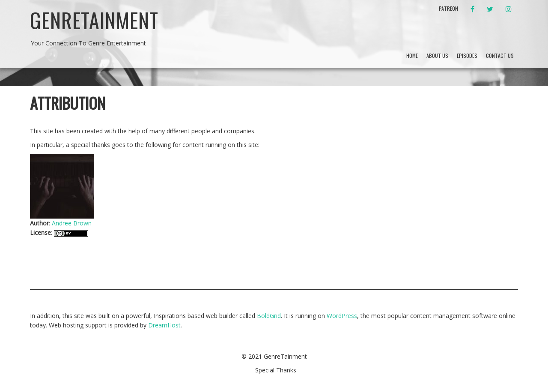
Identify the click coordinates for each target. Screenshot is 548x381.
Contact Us (500, 55)
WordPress (342, 316)
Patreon (448, 8)
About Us (437, 55)
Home (412, 55)
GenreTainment (94, 20)
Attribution (67, 102)
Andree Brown (72, 223)
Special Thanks (275, 370)
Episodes (467, 55)
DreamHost (164, 325)
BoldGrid (269, 316)
